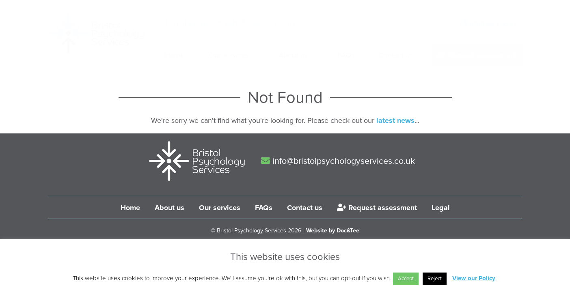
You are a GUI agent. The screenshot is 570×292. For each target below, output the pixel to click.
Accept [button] (406, 278)
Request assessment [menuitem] (477, 55)
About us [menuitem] (293, 55)
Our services (219, 207)
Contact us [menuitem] (395, 55)
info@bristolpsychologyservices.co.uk (338, 161)
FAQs (263, 207)
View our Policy (473, 278)
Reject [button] (435, 278)
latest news (395, 120)
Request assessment (377, 207)
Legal (441, 207)
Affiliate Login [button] (487, 23)
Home (130, 207)
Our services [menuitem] (229, 55)
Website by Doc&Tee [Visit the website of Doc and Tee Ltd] (332, 230)
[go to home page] (96, 33)
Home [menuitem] (174, 55)
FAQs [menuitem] (345, 55)
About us (169, 207)
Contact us (304, 207)
